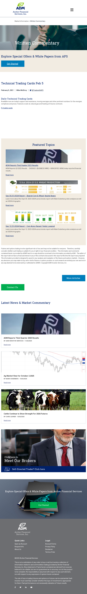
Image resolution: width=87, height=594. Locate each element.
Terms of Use (50, 552)
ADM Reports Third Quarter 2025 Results (22, 165)
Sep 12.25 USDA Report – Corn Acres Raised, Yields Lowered (30, 226)
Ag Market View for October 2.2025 (19, 376)
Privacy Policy (50, 547)
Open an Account (21, 544)
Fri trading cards (7, 108)
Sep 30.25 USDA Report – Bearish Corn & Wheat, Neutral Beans (31, 196)
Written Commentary (37, 21)
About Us (18, 549)
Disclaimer (49, 549)
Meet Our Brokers (20, 459)
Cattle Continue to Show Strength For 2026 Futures (26, 414)
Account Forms (50, 544)
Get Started (12, 63)
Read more (10, 175)
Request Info (19, 547)
